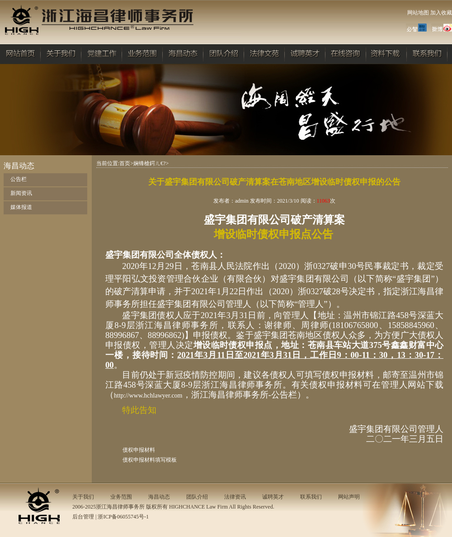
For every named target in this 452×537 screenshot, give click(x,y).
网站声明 (349, 497)
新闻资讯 (21, 193)
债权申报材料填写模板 (149, 460)
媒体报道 (21, 207)
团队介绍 (197, 497)
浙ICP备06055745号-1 (123, 517)
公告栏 (18, 179)
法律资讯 (235, 497)
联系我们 (311, 497)
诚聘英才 (273, 497)
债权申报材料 (138, 450)
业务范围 (121, 497)
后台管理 (83, 517)
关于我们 (83, 497)
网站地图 (418, 12)
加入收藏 (441, 12)
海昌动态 (159, 497)
